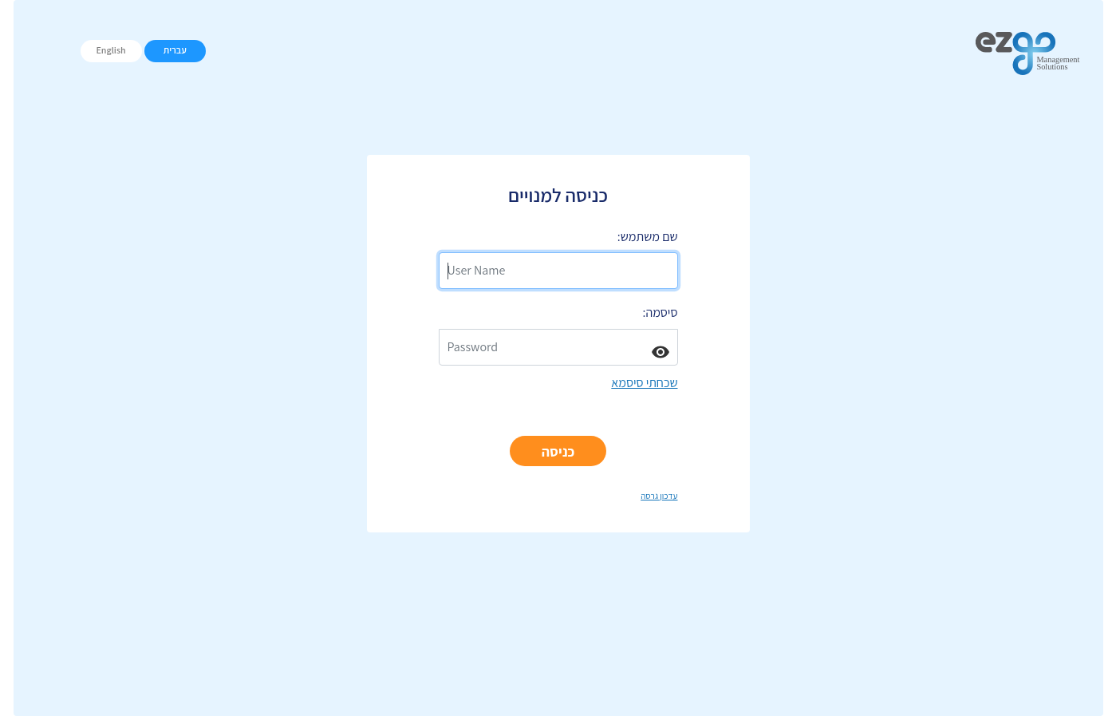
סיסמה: (660, 312)
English (110, 50)
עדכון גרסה (659, 495)
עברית (175, 50)
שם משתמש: (647, 236)
